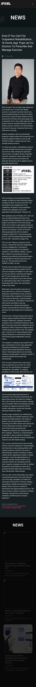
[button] (32, 3)
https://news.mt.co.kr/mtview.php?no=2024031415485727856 (14, 507)
